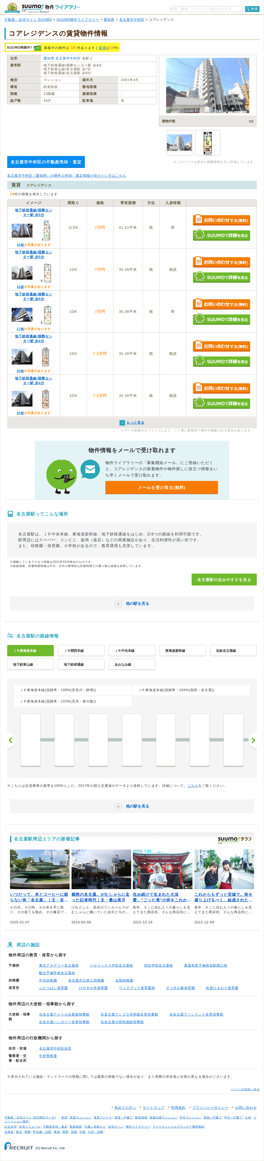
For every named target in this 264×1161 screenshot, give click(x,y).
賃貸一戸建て (124, 1117)
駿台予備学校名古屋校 (57, 973)
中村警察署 (48, 1056)
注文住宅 (10, 1126)
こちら (192, 786)
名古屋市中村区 (131, 20)
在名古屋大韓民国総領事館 (122, 1022)
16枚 (20, 244)
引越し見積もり (95, 1126)
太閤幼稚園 (124, 980)
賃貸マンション (80, 1117)
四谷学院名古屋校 (158, 965)
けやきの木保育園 (93, 988)
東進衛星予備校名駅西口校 (205, 965)
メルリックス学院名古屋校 (111, 965)
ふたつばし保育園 (53, 988)
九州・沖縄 (95, 1131)
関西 (65, 1131)
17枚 (20, 328)
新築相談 (76, 1126)
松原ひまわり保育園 (222, 988)
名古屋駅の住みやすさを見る (224, 579)
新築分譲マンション (163, 1117)
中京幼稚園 (48, 980)
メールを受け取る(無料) (162, 487)
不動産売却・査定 (55, 1126)
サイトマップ (153, 1108)
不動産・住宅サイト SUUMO (28, 20)
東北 (19, 1131)
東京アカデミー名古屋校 (59, 965)
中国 (82, 1131)
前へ (11, 740)
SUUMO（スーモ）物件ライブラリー (42, 8)
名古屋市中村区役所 (55, 1048)
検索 (254, 9)
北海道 (9, 1131)
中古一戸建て (233, 1117)
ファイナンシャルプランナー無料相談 (178, 1126)
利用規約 (178, 1108)
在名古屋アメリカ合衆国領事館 (64, 1014)
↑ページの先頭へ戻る (245, 1089)
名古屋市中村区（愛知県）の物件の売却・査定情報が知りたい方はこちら (66, 176)
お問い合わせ (246, 1108)
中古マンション (190, 1117)
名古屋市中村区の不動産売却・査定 (46, 162)
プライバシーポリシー (210, 1108)
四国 (74, 1131)
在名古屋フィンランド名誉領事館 (196, 1014)
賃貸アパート (103, 1117)
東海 (57, 1131)
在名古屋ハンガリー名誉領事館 (64, 1022)
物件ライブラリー (138, 1126)
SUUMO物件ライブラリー (78, 20)
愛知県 (109, 20)
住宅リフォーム (29, 1126)
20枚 (20, 371)
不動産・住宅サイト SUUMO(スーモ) (30, 1117)
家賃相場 (141, 1117)
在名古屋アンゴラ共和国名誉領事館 (129, 1014)
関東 (28, 1131)
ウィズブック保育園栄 (137, 988)
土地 (248, 1117)
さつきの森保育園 (180, 988)
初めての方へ (125, 1108)
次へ (252, 740)
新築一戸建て (213, 1117)
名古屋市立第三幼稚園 (86, 980)
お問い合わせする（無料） (221, 220)
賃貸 (102, 48)
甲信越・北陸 (42, 1131)
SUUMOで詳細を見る (221, 235)
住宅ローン (115, 1126)
